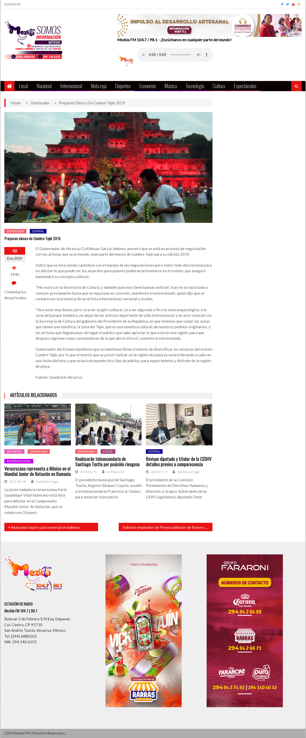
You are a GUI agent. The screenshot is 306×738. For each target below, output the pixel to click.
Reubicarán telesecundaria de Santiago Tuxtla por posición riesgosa (107, 461)
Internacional (71, 86)
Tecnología (195, 86)
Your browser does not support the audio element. (175, 55)
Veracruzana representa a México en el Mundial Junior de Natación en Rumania (37, 471)
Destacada (15, 231)
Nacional (44, 86)
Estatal (38, 231)
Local (23, 86)
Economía (147, 86)
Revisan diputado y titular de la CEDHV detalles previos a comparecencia (178, 461)
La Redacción (115, 472)
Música (170, 86)
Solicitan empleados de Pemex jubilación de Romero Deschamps (167, 527)
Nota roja (98, 86)
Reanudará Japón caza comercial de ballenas (45, 527)
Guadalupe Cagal (47, 481)
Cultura (219, 86)
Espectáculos (245, 86)
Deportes (123, 86)
